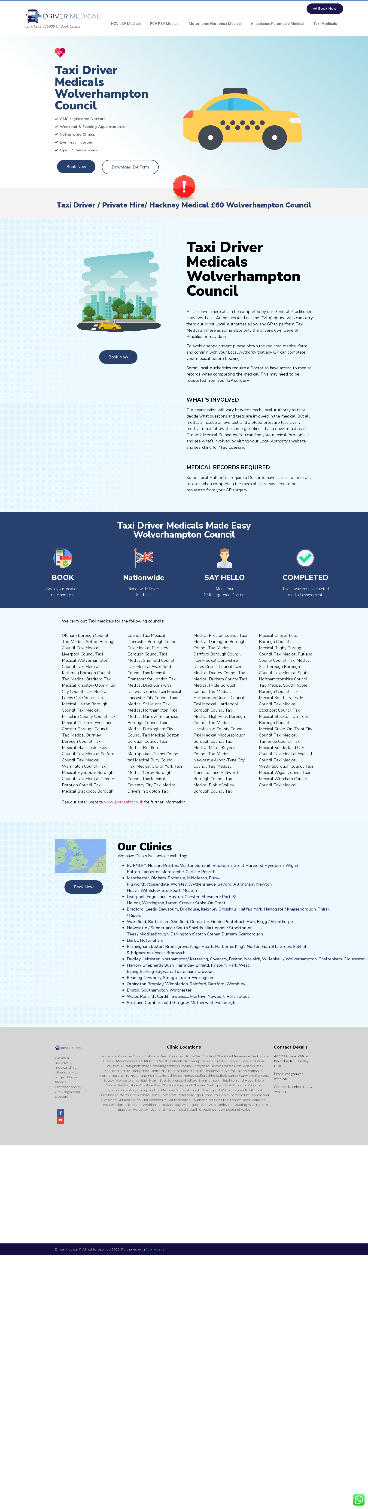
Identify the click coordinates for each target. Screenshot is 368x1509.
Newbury (152, 977)
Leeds (151, 909)
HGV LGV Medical (126, 23)
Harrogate (273, 909)
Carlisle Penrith (200, 872)
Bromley (155, 984)
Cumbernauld (158, 1002)
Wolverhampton (301, 959)
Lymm (171, 903)
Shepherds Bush (158, 965)
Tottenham (185, 971)
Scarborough (251, 934)
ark (234, 965)
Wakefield (136, 921)
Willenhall (272, 959)
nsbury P (222, 965)
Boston (235, 959)
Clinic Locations (184, 1047)
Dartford (216, 984)
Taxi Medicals (325, 23)
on (194, 890)
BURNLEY (136, 865)
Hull (250, 921)
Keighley (209, 909)
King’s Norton (247, 946)
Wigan (292, 865)
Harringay (185, 965)
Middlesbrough (154, 934)
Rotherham (158, 921)
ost (189, 890)
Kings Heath (201, 946)
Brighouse (189, 909)
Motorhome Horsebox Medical (215, 23)
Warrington (153, 903)
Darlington (180, 934)
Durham (229, 934)
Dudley (133, 959)
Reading (134, 977)
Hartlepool (215, 928)
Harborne (224, 946)
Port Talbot (238, 996)
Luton (184, 977)
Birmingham (138, 946)
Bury (213, 878)
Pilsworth (136, 884)
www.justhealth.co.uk (123, 802)
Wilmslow (150, 890)
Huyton (175, 896)
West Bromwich (170, 953)
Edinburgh (225, 1002)
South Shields (189, 928)
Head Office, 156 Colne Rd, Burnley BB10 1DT (291, 1061)
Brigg (262, 921)
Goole (216, 921)
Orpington (136, 984)
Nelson (154, 865)
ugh (312, 909)
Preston (170, 865)
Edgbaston (141, 953)
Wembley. (236, 984)
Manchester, (138, 878)
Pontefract (234, 921)
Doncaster (199, 921)
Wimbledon (176, 984)
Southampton (154, 990)
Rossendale (158, 884)
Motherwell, (202, 1002)
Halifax (245, 909)
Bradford (135, 909)
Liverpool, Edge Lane (147, 896)
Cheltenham (330, 959)
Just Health (155, 1250)
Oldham (158, 878)
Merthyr (198, 996)
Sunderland (162, 928)
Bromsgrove (176, 946)
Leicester (151, 959)
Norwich (252, 959)
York (258, 909)
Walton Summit (195, 865)
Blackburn (222, 865)
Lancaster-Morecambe (163, 872)
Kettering (198, 959)
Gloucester (354, 959)
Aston (157, 946)
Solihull (300, 946)
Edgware (163, 971)
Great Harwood (248, 865)
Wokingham (203, 977)
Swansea (180, 996)
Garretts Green (276, 946)
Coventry (218, 959)
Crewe (185, 903)
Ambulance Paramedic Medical (277, 23)
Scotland (135, 1002)
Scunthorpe (282, 921)
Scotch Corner (206, 934)
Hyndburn (274, 865)
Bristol (133, 990)
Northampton (174, 959)
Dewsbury (168, 909)
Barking (147, 971)
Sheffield (179, 921)
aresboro (300, 909)
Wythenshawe (202, 884)
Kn (289, 909)
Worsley (178, 884)
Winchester (181, 990)
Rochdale (176, 878)
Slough (169, 977)
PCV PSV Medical (164, 23)
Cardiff (163, 996)
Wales (133, 996)
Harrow (134, 965)
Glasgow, (180, 1002)
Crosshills (228, 909)
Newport (216, 996)
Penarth (147, 996)
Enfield (202, 965)
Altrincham (243, 884)
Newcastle (137, 928)
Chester (192, 896)
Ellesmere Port (216, 896)
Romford (198, 984)
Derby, (133, 940)
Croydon (205, 971)
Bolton (133, 872)
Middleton (197, 878)
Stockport (171, 890)
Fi (212, 965)
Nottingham (151, 940)
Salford (224, 884)
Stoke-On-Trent (210, 903)
